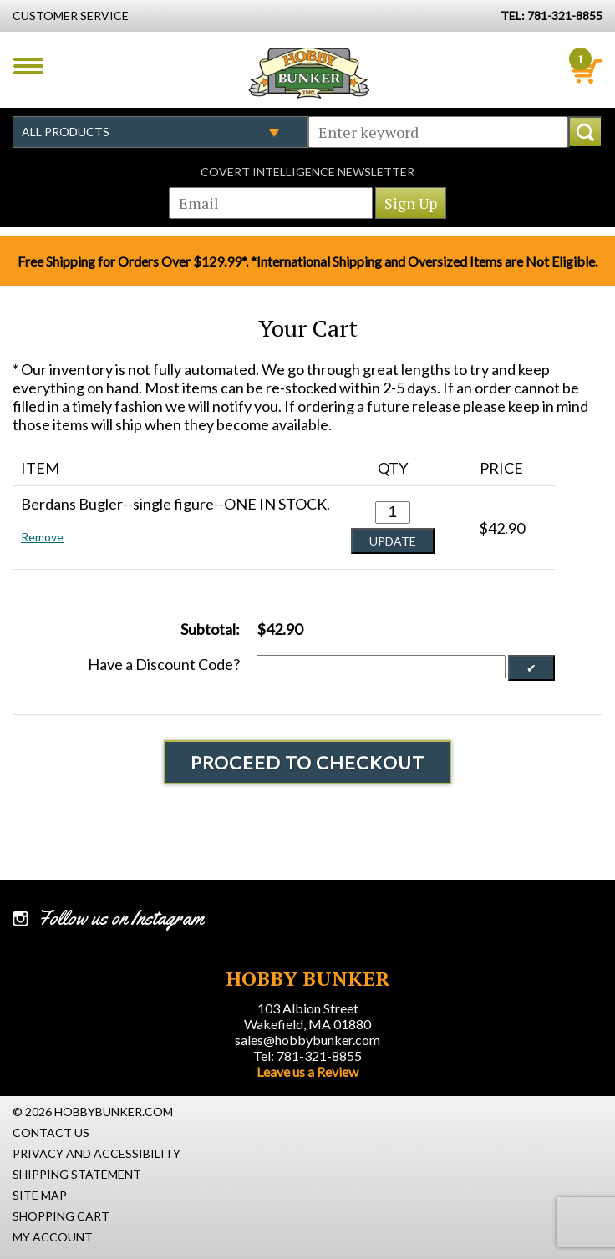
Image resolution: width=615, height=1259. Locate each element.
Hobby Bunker (308, 72)
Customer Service (71, 15)
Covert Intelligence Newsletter (307, 172)
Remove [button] (42, 537)
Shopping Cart (61, 1216)
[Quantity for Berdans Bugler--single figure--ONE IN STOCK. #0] (392, 512)
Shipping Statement (77, 1174)
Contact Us (51, 1132)
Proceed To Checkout (307, 762)
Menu (28, 66)
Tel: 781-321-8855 (307, 1056)
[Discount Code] (381, 666)
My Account (53, 1237)
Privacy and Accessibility (96, 1153)
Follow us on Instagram (121, 918)
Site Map (40, 1195)
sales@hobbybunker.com (307, 1040)
